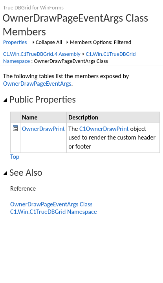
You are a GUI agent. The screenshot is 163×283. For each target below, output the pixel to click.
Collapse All (49, 42)
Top (14, 156)
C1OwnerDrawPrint (104, 128)
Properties (15, 42)
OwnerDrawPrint (43, 128)
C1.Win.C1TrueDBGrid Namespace (53, 211)
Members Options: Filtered (100, 42)
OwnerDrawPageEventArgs (37, 83)
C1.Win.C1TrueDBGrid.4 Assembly (42, 53)
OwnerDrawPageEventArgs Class (51, 204)
